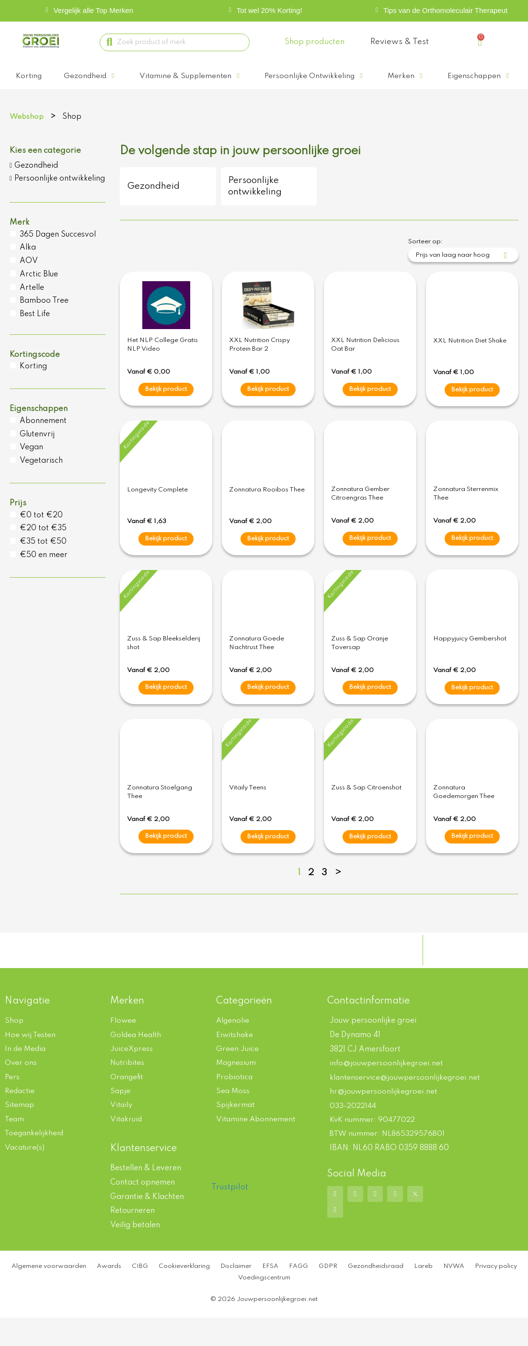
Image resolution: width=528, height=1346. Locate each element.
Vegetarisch (41, 477)
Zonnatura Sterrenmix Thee (465, 510)
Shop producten (314, 42)
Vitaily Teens (247, 805)
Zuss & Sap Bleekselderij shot (163, 659)
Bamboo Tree (44, 317)
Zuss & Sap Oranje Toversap (359, 659)
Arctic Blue (39, 291)
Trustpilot (229, 1206)
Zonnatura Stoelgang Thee (159, 809)
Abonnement (43, 438)
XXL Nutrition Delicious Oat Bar (365, 361)
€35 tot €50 (43, 558)
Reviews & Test (399, 42)
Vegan (31, 464)
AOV (29, 278)
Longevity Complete (157, 506)
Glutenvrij (37, 451)
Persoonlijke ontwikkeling (59, 195)
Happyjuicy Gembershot (469, 656)
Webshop (27, 133)
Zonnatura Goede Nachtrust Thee (256, 659)
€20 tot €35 (43, 545)
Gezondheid (36, 182)
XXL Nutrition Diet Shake (469, 357)
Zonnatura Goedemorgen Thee (463, 809)
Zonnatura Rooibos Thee (267, 506)
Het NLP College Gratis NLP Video (162, 361)
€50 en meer (44, 572)
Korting (33, 383)
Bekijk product (166, 406)
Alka (28, 264)
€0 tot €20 (41, 532)
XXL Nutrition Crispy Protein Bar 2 (259, 361)
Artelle (32, 304)
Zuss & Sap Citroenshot (366, 805)
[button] (92, 76)
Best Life (35, 331)
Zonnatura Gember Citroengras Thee (360, 510)
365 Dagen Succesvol (58, 251)
